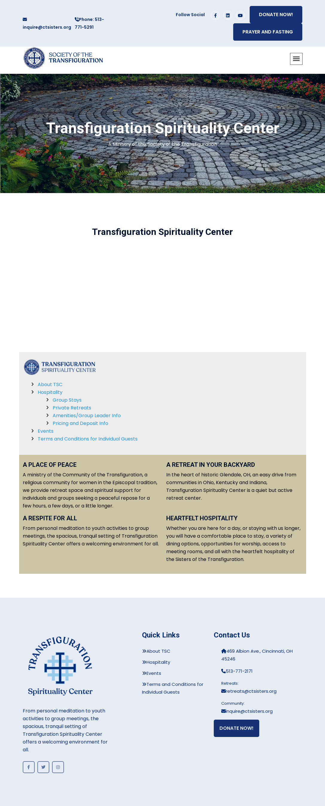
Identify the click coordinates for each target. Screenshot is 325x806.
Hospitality (50, 392)
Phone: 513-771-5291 (89, 23)
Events (46, 431)
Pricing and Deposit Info (80, 423)
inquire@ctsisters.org (47, 23)
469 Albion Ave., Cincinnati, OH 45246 (257, 655)
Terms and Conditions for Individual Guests (88, 438)
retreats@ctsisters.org (249, 691)
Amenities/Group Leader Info (87, 415)
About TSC (50, 384)
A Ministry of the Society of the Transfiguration (162, 144)
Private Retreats (72, 407)
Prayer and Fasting (267, 31)
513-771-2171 (237, 671)
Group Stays (67, 400)
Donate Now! (276, 14)
